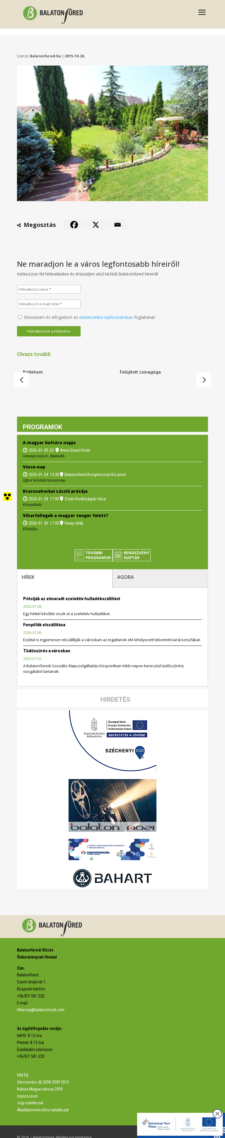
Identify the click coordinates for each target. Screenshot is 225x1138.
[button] (202, 13)
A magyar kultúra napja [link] (49, 430)
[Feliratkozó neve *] (49, 289)
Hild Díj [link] (22, 1063)
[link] (54, 13)
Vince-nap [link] (34, 455)
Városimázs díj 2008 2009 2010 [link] (43, 1070)
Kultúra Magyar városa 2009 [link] (40, 1077)
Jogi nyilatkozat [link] (30, 1091)
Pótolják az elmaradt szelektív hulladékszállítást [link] (71, 586)
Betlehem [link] (33, 372)
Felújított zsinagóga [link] (140, 372)
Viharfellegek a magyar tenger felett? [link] (65, 503)
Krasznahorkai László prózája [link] (55, 479)
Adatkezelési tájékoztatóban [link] (106, 317)
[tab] (64, 566)
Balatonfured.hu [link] (45, 56)
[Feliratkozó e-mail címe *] (49, 304)
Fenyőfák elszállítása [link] (44, 612)
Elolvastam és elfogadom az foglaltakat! (86, 317)
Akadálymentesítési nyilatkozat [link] (43, 1098)
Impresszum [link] (27, 1084)
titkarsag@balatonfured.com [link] (40, 997)
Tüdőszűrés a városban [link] (46, 638)
